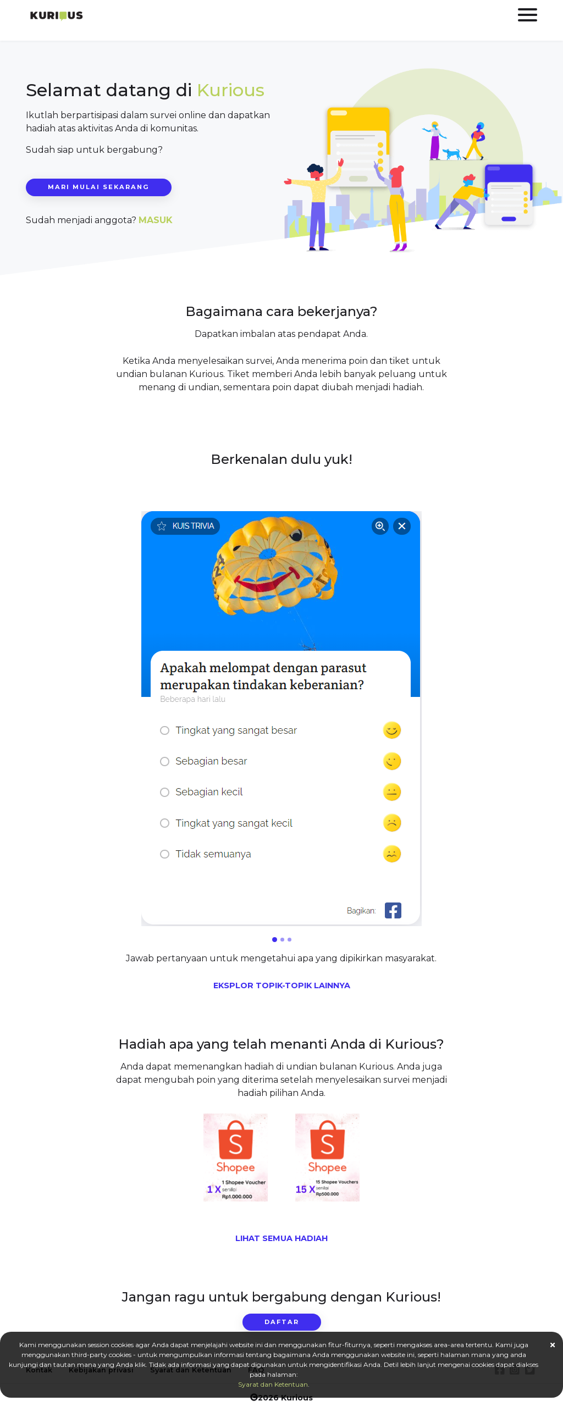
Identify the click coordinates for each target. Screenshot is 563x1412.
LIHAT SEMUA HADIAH (281, 1238)
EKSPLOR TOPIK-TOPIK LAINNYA (281, 985)
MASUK (156, 220)
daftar (281, 1322)
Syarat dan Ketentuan (273, 1384)
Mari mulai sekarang (99, 187)
